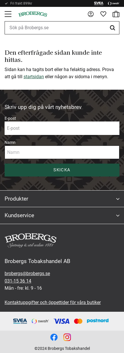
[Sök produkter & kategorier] (62, 27)
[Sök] (113, 27)
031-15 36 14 (18, 281)
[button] (9, 14)
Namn (10, 142)
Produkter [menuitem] (16, 198)
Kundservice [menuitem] (19, 215)
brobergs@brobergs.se (27, 273)
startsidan (34, 76)
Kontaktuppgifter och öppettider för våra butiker (53, 302)
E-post (10, 118)
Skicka (61, 169)
